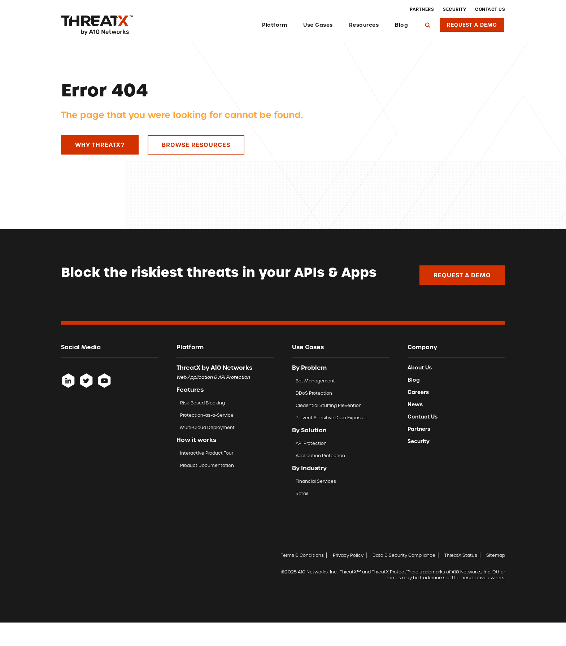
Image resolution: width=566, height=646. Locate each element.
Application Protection (320, 455)
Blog (401, 25)
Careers (418, 392)
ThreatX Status (460, 555)
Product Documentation (207, 465)
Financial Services (316, 481)
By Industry (309, 468)
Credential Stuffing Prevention (329, 405)
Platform (274, 25)
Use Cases (318, 25)
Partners (422, 9)
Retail (302, 493)
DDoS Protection (314, 393)
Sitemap (495, 555)
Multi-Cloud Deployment (207, 427)
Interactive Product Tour (206, 453)
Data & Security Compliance (404, 555)
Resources (364, 25)
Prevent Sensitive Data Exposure (331, 417)
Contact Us (490, 9)
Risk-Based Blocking (202, 403)
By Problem (309, 368)
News (415, 404)
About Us (420, 367)
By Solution (309, 430)
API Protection (311, 443)
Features (190, 390)
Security (454, 9)
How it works (196, 440)
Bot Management (315, 380)
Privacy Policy (348, 555)
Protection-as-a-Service (207, 415)
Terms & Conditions (302, 555)
